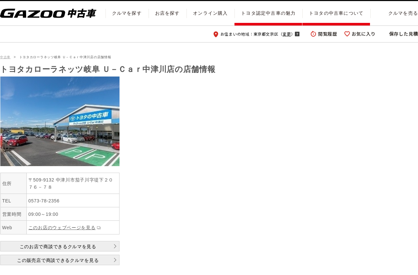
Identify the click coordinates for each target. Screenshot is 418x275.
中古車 (5, 57)
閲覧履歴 (327, 33)
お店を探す (167, 13)
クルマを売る (403, 13)
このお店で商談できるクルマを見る (58, 246)
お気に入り (364, 33)
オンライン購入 (210, 13)
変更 (286, 34)
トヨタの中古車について (336, 13)
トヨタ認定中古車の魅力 (268, 13)
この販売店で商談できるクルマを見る (58, 260)
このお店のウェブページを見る (62, 227)
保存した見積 (403, 33)
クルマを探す (127, 13)
